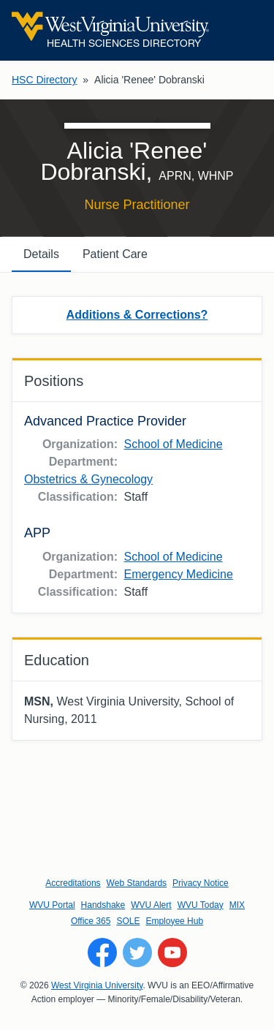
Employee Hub (174, 921)
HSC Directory (44, 80)
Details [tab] (41, 254)
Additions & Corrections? (137, 314)
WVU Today (201, 905)
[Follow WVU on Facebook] (102, 952)
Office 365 (90, 921)
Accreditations (72, 883)
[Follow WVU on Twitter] (137, 952)
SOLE (128, 921)
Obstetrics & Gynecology (88, 479)
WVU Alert (151, 905)
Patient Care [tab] (115, 254)
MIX (237, 905)
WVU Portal (52, 905)
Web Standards (137, 883)
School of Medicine (172, 444)
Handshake (103, 905)
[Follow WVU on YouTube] (172, 952)
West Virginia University (96, 985)
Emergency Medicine (177, 574)
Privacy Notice (200, 883)
